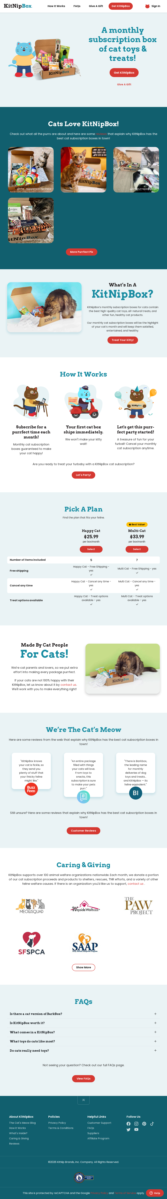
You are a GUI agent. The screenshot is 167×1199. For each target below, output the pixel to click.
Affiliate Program (98, 1138)
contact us (68, 685)
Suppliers (93, 1133)
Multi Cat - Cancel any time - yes (137, 583)
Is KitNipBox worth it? (27, 1023)
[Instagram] (138, 1124)
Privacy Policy (57, 1123)
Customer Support (99, 1123)
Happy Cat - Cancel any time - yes (91, 583)
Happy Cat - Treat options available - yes (91, 598)
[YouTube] (136, 1130)
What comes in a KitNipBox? (32, 1032)
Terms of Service (125, 1193)
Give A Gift (96, 6)
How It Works (56, 6)
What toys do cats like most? (32, 1041)
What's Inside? (18, 1133)
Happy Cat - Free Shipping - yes (91, 568)
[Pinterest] (146, 1124)
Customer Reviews (83, 831)
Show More (83, 967)
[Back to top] (83, 1100)
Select (91, 549)
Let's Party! (83, 475)
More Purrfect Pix (81, 252)
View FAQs (84, 1078)
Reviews (14, 1144)
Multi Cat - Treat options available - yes (137, 598)
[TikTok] (154, 1124)
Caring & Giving (19, 1138)
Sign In (152, 6)
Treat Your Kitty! (123, 340)
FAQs (77, 6)
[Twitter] (130, 1130)
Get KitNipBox (121, 6)
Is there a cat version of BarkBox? (36, 1014)
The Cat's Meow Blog (22, 1123)
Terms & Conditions (60, 1128)
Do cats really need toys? (29, 1050)
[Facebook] (130, 1124)
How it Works (17, 1128)
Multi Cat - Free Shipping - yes (137, 568)
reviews (101, 134)
